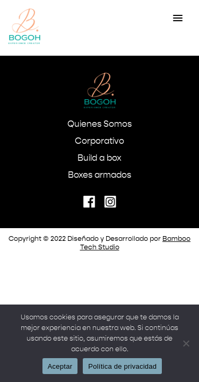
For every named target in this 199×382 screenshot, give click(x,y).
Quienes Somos (99, 124)
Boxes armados (99, 175)
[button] (178, 18)
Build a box (99, 158)
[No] (185, 343)
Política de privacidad (122, 366)
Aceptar (60, 366)
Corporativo (99, 141)
